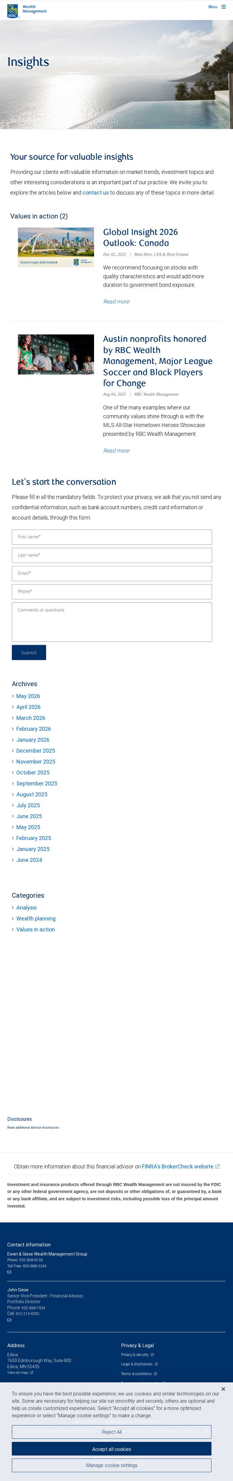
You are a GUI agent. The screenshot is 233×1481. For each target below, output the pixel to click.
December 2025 (35, 750)
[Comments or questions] (112, 622)
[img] (116, 74)
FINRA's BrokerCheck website (178, 1166)
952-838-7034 (33, 1307)
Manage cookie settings (111, 1465)
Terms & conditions (136, 1373)
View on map (18, 1372)
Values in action (35, 929)
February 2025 (33, 838)
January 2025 (32, 849)
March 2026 (30, 717)
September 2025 (36, 783)
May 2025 (28, 827)
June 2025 (29, 816)
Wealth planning (36, 918)
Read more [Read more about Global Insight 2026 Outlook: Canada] (116, 301)
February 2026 (33, 728)
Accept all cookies (111, 1449)
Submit (29, 652)
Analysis (26, 907)
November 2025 (35, 761)
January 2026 (32, 739)
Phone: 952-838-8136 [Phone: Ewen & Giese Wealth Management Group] (25, 1259)
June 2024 (29, 859)
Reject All (112, 1432)
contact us (96, 192)
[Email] (112, 573)
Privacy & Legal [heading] (137, 1345)
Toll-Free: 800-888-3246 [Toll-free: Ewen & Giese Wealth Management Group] (26, 1266)
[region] (116, 1431)
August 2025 (31, 794)
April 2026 (28, 706)
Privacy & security (135, 1354)
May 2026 (28, 696)
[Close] (223, 1389)
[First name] (112, 537)
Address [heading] (16, 1345)
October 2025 (32, 772)
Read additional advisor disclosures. (33, 1127)
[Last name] (112, 555)
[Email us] (9, 1272)
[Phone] (112, 591)
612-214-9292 (27, 1313)
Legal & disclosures (137, 1364)
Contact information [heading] (29, 1245)
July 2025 (28, 805)
